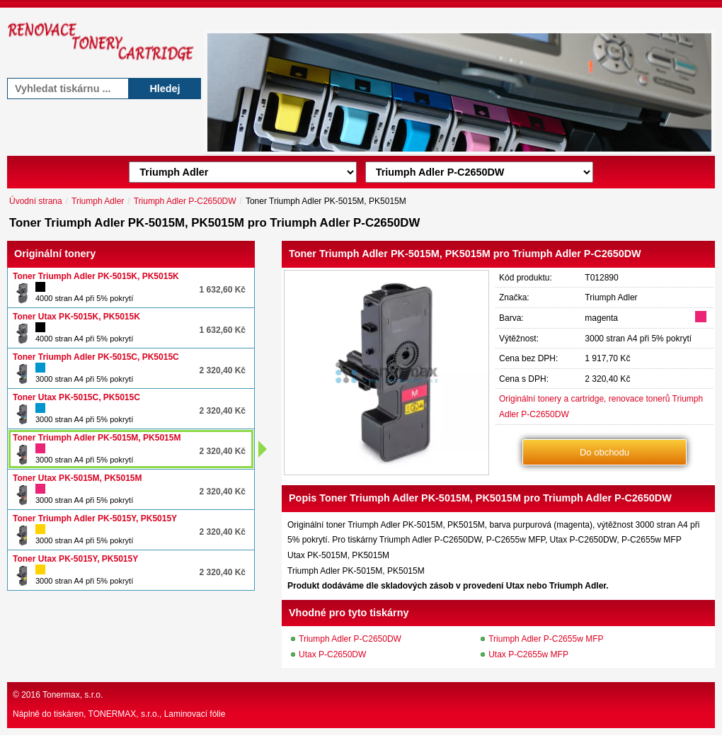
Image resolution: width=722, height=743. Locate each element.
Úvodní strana (35, 201)
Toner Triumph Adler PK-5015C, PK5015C (96, 357)
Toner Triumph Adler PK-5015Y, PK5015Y (95, 518)
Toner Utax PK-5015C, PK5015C (76, 397)
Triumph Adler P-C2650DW (185, 201)
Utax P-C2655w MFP (528, 654)
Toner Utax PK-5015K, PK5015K (76, 317)
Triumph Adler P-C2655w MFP (545, 639)
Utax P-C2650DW (332, 654)
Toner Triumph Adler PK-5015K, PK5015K (96, 276)
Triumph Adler (97, 201)
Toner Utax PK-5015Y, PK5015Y (75, 559)
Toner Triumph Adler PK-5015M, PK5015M (96, 438)
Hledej (164, 88)
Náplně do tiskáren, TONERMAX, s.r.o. (86, 714)
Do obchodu (604, 452)
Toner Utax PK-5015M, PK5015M (77, 478)
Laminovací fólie (195, 714)
